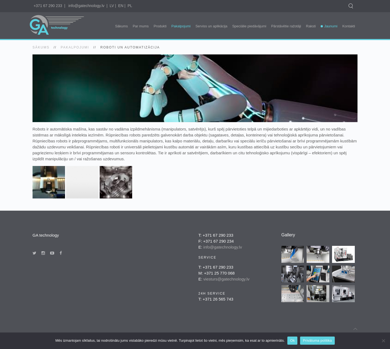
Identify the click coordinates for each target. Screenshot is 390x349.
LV (112, 6)
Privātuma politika (317, 340)
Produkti (160, 26)
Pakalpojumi (181, 26)
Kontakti (348, 26)
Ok (292, 340)
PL (130, 6)
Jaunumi (330, 26)
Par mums (141, 26)
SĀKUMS (41, 47)
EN (120, 6)
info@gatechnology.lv (86, 6)
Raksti (311, 26)
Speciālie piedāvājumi (249, 26)
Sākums (121, 26)
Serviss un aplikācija (211, 26)
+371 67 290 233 (48, 6)
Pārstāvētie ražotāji (286, 26)
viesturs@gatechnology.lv (226, 279)
